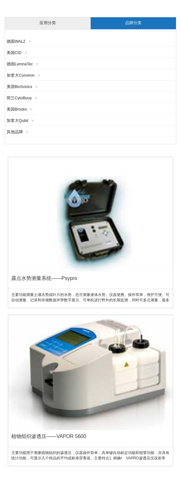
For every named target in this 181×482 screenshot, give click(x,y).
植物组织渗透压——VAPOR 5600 (48, 436)
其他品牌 (17, 132)
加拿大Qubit (20, 120)
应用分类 (48, 23)
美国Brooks (19, 109)
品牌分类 (133, 23)
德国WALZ (19, 41)
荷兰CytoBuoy (22, 98)
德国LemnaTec (22, 64)
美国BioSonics (22, 87)
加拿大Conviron (23, 75)
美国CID (17, 53)
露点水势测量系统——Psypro (44, 278)
